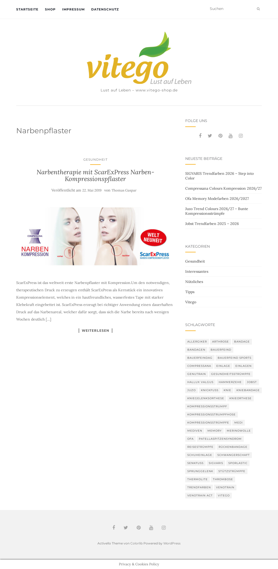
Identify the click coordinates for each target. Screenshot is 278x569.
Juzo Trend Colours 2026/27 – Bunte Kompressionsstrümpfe (216, 211)
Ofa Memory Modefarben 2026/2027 (217, 198)
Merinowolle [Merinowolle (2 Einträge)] (239, 430)
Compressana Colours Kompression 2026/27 (223, 188)
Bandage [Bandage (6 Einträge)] (242, 341)
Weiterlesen (95, 330)
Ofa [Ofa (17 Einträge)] (190, 438)
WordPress (172, 543)
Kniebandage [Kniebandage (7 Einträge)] (248, 390)
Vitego (190, 302)
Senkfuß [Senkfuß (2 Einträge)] (195, 463)
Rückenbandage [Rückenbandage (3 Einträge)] (233, 447)
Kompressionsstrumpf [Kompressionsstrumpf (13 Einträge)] (207, 406)
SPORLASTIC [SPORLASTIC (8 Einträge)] (237, 463)
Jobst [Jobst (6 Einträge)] (252, 382)
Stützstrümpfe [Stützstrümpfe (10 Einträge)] (231, 471)
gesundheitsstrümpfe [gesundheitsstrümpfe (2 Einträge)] (231, 374)
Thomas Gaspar (124, 190)
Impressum (73, 9)
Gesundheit (95, 159)
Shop (50, 9)
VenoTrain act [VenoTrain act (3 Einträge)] (200, 495)
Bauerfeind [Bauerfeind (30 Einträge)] (221, 349)
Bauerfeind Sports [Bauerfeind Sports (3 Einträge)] (234, 357)
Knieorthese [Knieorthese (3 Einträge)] (240, 398)
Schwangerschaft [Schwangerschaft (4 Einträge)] (233, 455)
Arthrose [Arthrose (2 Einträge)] (220, 341)
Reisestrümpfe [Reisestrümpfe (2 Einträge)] (200, 447)
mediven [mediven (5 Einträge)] (194, 430)
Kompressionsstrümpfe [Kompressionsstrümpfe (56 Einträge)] (208, 422)
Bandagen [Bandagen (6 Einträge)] (196, 349)
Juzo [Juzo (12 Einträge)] (191, 390)
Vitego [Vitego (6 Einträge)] (224, 495)
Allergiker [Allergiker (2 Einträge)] (197, 341)
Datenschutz (105, 9)
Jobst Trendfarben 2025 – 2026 (212, 223)
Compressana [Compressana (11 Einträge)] (199, 366)
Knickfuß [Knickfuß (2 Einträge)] (209, 390)
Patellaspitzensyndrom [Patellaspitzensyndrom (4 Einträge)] (220, 438)
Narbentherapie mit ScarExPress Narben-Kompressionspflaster (95, 175)
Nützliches (194, 281)
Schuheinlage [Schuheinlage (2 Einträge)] (199, 455)
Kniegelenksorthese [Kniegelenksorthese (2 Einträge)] (205, 398)
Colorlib (136, 543)
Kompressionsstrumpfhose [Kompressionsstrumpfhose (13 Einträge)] (211, 414)
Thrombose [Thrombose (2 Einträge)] (223, 479)
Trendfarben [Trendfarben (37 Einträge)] (199, 487)
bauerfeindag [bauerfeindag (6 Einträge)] (199, 357)
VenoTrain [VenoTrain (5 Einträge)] (225, 487)
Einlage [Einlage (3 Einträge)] (223, 366)
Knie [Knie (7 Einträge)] (227, 390)
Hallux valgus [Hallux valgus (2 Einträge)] (200, 382)
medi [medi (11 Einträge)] (238, 422)
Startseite (27, 9)
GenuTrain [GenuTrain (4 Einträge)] (196, 374)
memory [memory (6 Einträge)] (214, 430)
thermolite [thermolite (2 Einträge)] (197, 479)
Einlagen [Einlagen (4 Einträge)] (243, 366)
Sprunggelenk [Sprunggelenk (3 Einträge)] (200, 471)
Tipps (189, 291)
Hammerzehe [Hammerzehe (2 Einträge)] (230, 382)
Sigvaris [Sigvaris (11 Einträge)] (216, 463)
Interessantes (196, 271)
